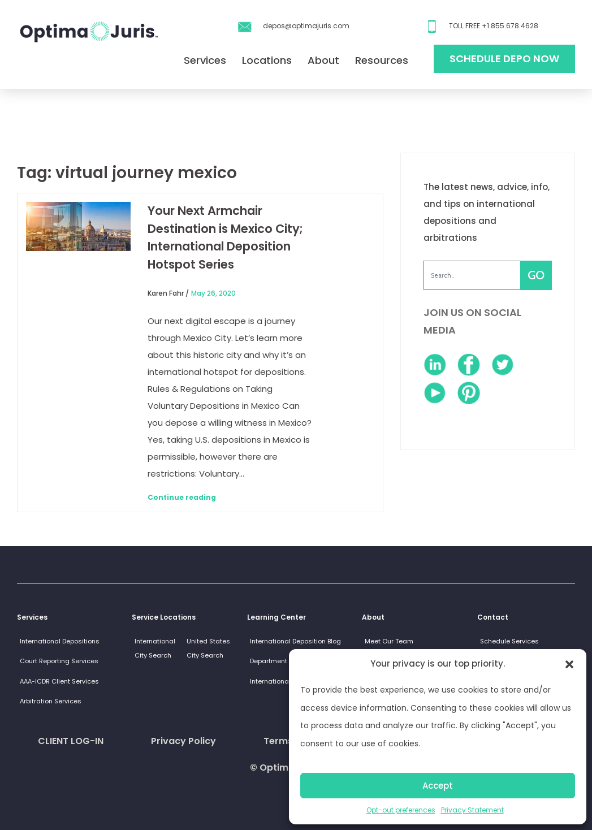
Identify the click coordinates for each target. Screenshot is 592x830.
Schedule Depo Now (504, 58)
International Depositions (60, 641)
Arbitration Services (50, 701)
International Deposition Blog (295, 641)
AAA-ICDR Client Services (59, 681)
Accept (437, 786)
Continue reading (182, 497)
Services (205, 60)
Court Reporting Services (59, 660)
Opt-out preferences (400, 810)
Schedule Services (509, 641)
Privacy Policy (183, 740)
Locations (267, 60)
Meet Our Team (389, 641)
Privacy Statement (472, 810)
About (323, 60)
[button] (569, 663)
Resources (381, 60)
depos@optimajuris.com (306, 26)
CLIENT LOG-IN (70, 740)
